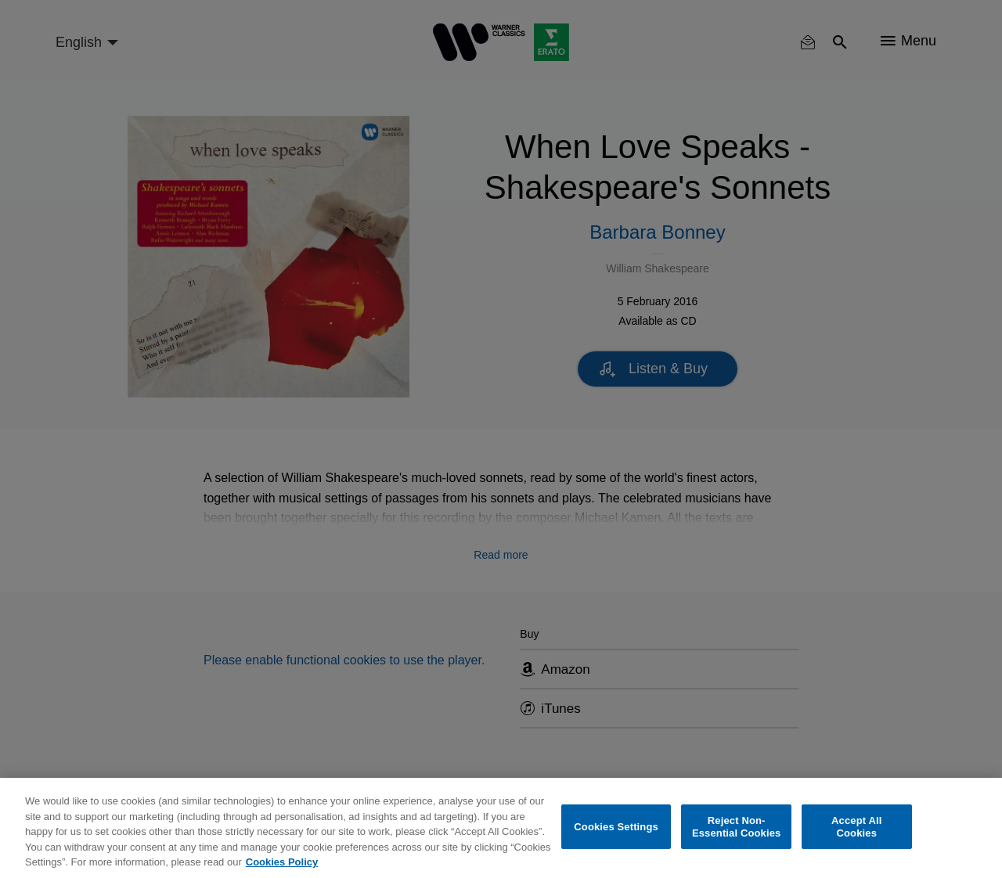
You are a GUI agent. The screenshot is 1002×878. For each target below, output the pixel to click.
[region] (501, 828)
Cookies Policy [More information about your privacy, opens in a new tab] (282, 862)
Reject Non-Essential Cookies (736, 827)
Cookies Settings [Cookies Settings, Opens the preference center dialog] (616, 827)
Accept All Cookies (856, 827)
